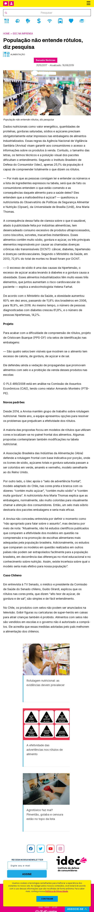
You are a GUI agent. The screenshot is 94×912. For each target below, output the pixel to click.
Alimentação (17, 54)
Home (6, 33)
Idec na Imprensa (23, 33)
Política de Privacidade (56, 891)
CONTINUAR (47, 898)
